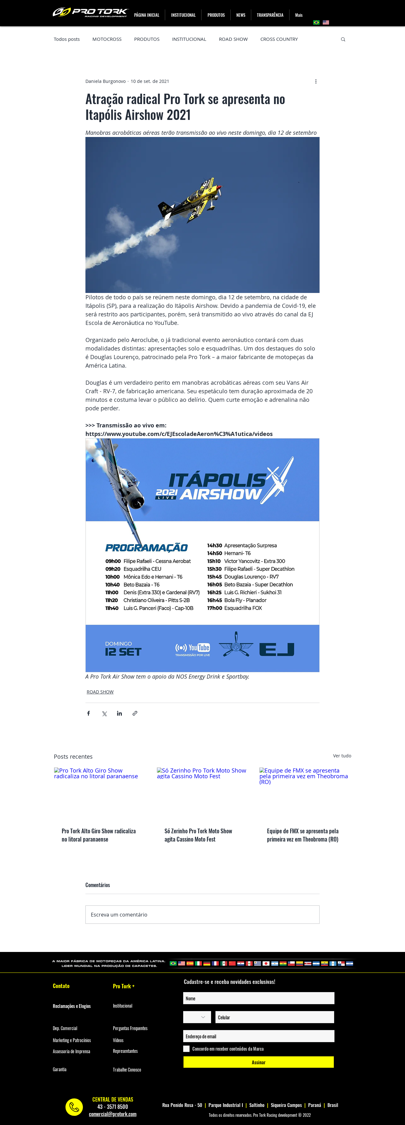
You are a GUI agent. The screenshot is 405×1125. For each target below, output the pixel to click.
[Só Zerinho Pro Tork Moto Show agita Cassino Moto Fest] (202, 793)
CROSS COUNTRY (279, 39)
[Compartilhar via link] (135, 713)
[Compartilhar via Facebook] (88, 713)
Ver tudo (342, 756)
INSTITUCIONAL (189, 39)
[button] (216, 14)
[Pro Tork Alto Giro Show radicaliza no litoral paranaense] (100, 793)
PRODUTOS (146, 39)
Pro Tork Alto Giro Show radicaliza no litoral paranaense (99, 835)
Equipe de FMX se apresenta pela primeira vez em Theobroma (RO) (303, 835)
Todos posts (67, 39)
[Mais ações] (316, 81)
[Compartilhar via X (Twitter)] (104, 713)
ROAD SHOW (233, 39)
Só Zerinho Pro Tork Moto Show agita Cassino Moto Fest (198, 835)
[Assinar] (258, 1062)
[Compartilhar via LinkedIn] (119, 713)
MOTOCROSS (107, 39)
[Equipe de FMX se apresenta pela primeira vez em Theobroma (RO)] (305, 793)
